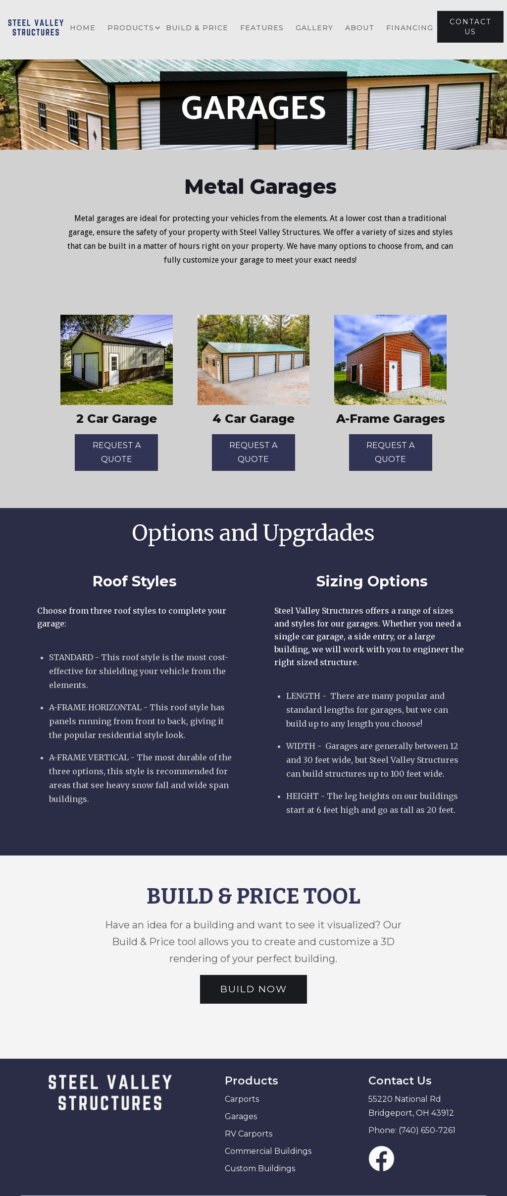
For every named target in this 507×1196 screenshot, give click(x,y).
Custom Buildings (260, 1168)
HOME (83, 27)
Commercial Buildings (268, 1151)
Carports (242, 1099)
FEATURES (262, 27)
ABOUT (359, 27)
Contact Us (400, 1080)
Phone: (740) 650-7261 (412, 1130)
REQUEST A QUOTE (117, 452)
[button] (130, 28)
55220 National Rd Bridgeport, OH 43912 (411, 1106)
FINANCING (409, 27)
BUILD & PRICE (197, 27)
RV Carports (248, 1134)
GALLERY (314, 27)
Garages (241, 1116)
